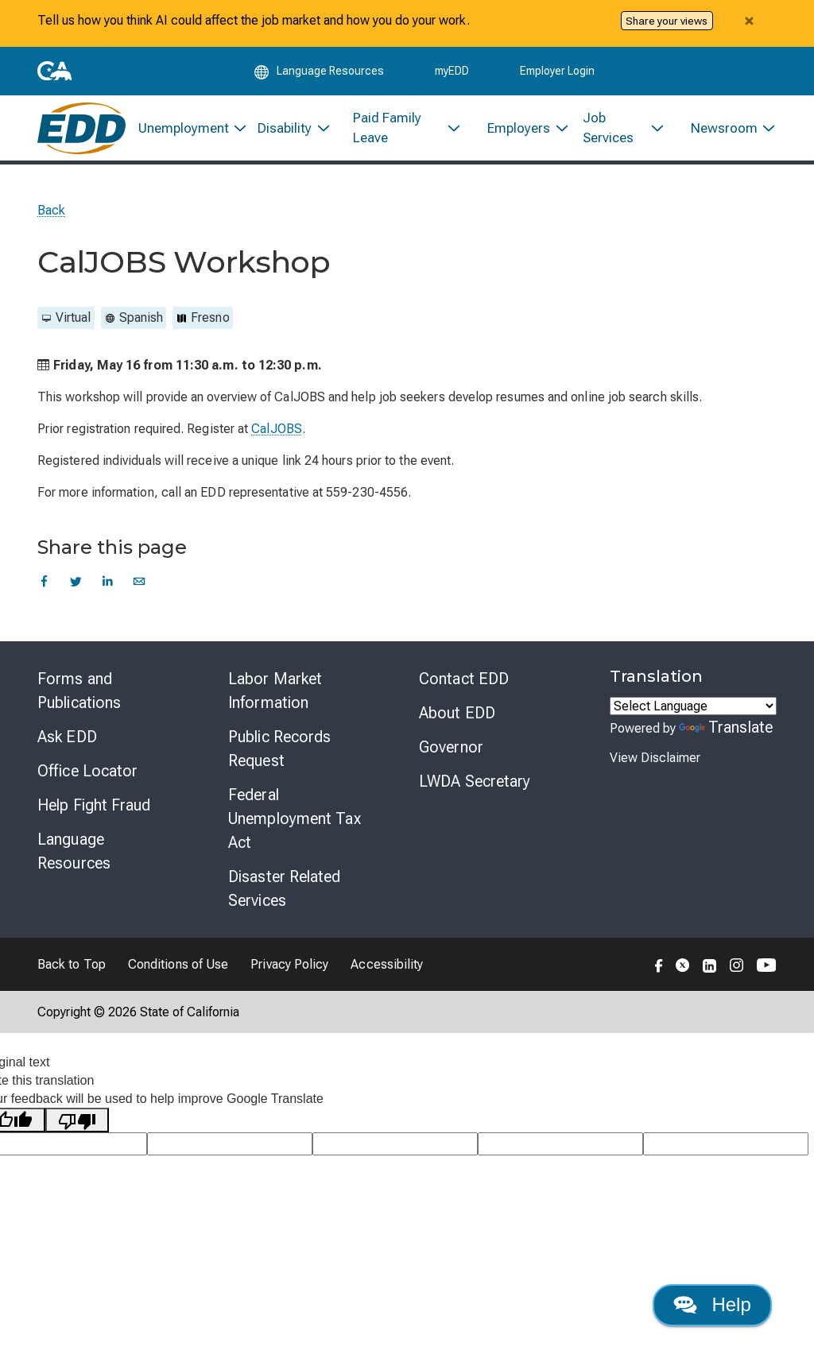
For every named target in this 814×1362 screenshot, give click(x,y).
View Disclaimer (655, 763)
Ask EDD (67, 742)
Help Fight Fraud (94, 810)
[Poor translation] (77, 1125)
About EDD (457, 718)
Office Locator (87, 776)
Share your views (666, 20)
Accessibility (387, 969)
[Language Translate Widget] (693, 711)
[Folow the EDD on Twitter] (683, 969)
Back (51, 215)
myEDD (452, 73)
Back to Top (71, 969)
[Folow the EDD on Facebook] (659, 969)
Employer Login (557, 73)
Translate (726, 732)
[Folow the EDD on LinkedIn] (710, 969)
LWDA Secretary (474, 786)
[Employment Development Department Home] (81, 132)
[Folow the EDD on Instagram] (737, 969)
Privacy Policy (289, 969)
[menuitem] (186, 132)
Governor (451, 752)
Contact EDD (464, 684)
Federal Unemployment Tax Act (294, 824)
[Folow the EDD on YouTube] (767, 969)
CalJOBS (276, 434)
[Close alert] (749, 20)
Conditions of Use (178, 969)
